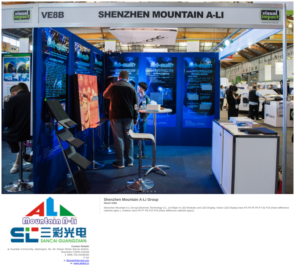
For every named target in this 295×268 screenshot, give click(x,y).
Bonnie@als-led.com (77, 260)
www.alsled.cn (81, 263)
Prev (6, 99)
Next (289, 99)
